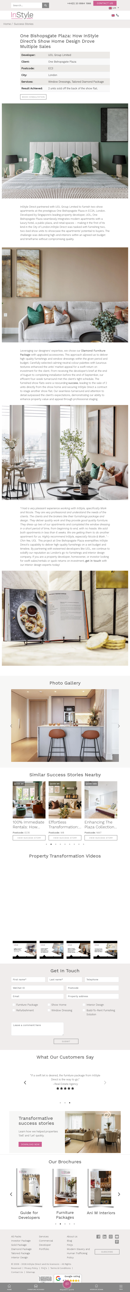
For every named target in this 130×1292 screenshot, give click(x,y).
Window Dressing (61, 1010)
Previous (25, 1081)
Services (44, 1236)
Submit (66, 1041)
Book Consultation (33, 97)
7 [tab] (74, 844)
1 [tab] (46, 844)
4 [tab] (60, 844)
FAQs (70, 1244)
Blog (69, 1240)
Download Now (30, 1144)
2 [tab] (51, 844)
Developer (45, 1244)
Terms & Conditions (60, 1268)
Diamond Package (21, 1249)
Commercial (46, 1240)
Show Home (58, 1004)
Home (7, 23)
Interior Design (95, 1004)
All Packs (16, 1236)
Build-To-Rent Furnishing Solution (101, 1012)
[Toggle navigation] (121, 1287)
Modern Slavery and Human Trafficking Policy (78, 1253)
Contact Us (17, 1272)
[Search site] (26, 5)
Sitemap (30, 1272)
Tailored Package (20, 1253)
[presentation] (89, 1028)
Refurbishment (25, 1010)
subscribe (107, 1252)
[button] (68, 1278)
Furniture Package (27, 1004)
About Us (72, 1236)
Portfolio (44, 1249)
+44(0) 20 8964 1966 (79, 3)
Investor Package (21, 1240)
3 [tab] (55, 844)
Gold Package (19, 1244)
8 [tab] (78, 844)
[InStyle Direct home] (22, 15)
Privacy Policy (31, 1268)
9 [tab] (83, 844)
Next (104, 1081)
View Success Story (29, 838)
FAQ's (44, 1268)
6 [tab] (69, 844)
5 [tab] (65, 844)
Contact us (105, 3)
